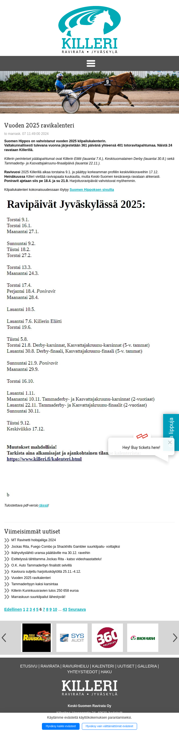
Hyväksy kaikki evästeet (61, 726)
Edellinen (13, 609)
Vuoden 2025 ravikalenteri (31, 578)
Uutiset (126, 666)
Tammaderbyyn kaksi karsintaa (34, 584)
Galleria (147, 666)
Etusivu (28, 666)
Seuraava (77, 609)
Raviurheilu (76, 666)
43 (65, 609)
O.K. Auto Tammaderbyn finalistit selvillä (41, 565)
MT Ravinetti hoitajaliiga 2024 (33, 540)
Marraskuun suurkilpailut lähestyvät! (38, 597)
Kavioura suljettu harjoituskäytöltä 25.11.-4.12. (46, 572)
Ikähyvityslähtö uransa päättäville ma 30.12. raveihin (50, 553)
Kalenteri (103, 666)
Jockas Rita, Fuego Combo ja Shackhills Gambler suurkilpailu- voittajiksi (65, 547)
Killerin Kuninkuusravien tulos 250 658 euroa (45, 591)
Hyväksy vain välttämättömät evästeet (109, 726)
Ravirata (50, 666)
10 (55, 609)
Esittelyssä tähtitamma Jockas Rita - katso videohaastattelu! (56, 559)
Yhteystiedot (82, 672)
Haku (106, 672)
